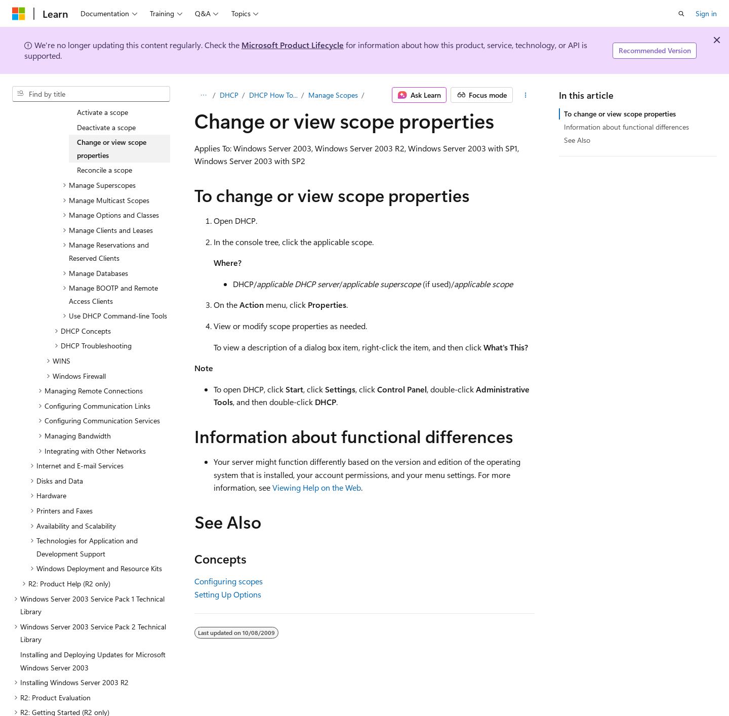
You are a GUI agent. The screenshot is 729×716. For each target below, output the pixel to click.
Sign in (706, 13)
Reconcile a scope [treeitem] (104, 150)
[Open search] (681, 14)
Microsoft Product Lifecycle (292, 44)
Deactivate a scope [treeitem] (106, 108)
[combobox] (91, 94)
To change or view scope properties (620, 113)
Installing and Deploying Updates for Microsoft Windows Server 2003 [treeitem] (93, 641)
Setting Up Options (227, 594)
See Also (577, 140)
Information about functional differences (626, 127)
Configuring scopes (228, 581)
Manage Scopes (333, 95)
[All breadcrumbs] (203, 95)
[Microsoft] (18, 13)
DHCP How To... (273, 95)
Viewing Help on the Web (316, 487)
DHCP (229, 95)
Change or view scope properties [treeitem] (111, 129)
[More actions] (526, 95)
